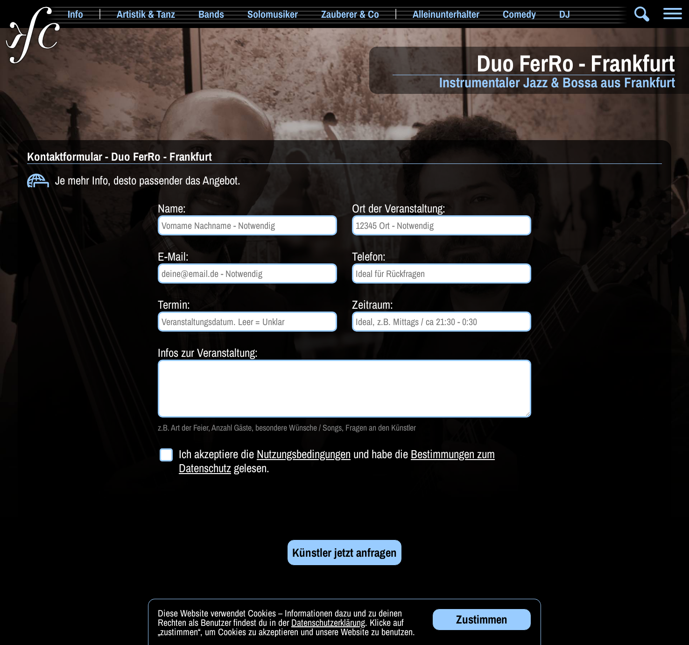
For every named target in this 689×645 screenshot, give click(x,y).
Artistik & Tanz (146, 14)
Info (75, 14)
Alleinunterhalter (446, 14)
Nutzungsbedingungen (304, 454)
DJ (564, 14)
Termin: (174, 304)
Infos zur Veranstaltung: (208, 353)
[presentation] (229, 507)
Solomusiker (272, 14)
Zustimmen (481, 621)
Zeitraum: (372, 304)
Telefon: (369, 256)
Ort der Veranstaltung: (398, 208)
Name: (172, 208)
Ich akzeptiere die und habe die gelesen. (337, 461)
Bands (211, 14)
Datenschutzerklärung (328, 623)
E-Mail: (173, 256)
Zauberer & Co (350, 14)
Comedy (519, 14)
